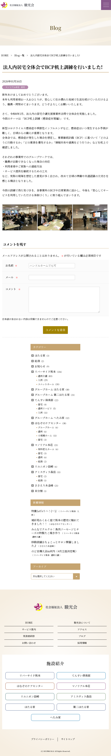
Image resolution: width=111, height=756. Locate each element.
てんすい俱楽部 (45, 400)
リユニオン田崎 (44, 466)
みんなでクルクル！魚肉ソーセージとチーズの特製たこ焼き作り (55, 532)
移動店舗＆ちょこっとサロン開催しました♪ (55, 544)
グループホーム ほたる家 (51, 389)
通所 (43, 431)
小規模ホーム (48, 435)
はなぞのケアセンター (49, 423)
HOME (4, 55)
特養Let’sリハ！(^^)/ (55, 512)
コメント (12, 289)
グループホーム (48, 427)
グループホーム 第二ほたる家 (53, 395)
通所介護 (46, 376)
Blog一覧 (19, 55)
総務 (38, 361)
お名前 (11, 265)
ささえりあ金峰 (45, 485)
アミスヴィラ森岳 (46, 472)
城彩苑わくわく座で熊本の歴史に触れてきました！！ (55, 522)
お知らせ (40, 366)
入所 (43, 380)
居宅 (43, 404)
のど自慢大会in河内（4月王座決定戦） (54, 552)
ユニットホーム (49, 384)
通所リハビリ (47, 408)
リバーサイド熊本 (47, 372)
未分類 (39, 491)
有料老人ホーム (48, 449)
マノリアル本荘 (45, 445)
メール (11, 277)
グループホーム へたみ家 (51, 418)
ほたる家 (40, 355)
